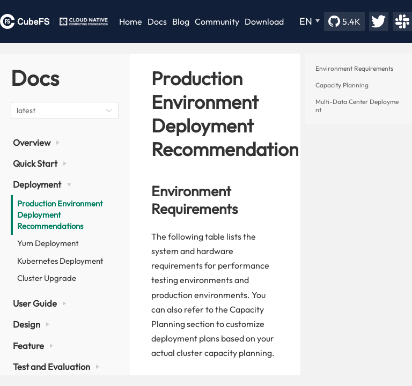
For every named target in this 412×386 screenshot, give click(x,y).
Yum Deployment (48, 243)
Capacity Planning (342, 85)
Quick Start (40, 163)
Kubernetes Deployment (60, 261)
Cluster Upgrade (46, 278)
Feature (33, 345)
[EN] (309, 21)
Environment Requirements (354, 68)
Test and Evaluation (56, 366)
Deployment (42, 184)
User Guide (39, 303)
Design (31, 324)
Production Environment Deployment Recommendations (60, 214)
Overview (36, 142)
